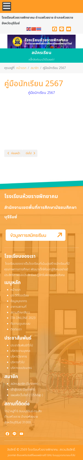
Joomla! (12, 455)
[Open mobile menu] (6, 6)
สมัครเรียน (41, 53)
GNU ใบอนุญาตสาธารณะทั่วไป (61, 455)
